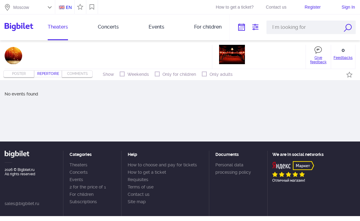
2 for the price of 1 (88, 186)
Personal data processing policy (233, 168)
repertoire (48, 74)
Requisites (138, 179)
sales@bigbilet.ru (22, 203)
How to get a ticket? (235, 7)
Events (156, 27)
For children (208, 27)
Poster (19, 74)
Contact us (276, 7)
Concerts (108, 27)
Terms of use (141, 186)
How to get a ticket (147, 172)
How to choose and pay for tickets (162, 164)
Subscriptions (83, 201)
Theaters (58, 27)
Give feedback (318, 60)
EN (69, 7)
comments (77, 74)
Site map (137, 201)
